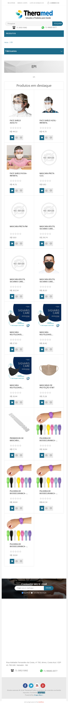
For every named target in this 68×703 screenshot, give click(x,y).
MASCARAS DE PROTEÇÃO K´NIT (47, 386)
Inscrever (27, 593)
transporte (41, 692)
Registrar (11, 3)
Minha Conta (22, 3)
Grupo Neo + (38, 695)
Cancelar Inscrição (39, 593)
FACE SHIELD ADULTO (15, 121)
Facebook (25, 685)
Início (6, 42)
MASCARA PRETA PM (18, 226)
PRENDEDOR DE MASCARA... (17, 439)
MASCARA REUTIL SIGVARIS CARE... (47, 227)
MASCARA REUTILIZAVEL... (16, 333)
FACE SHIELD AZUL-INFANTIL (48, 121)
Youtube (37, 685)
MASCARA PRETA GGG (47, 174)
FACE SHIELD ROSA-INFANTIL (18, 174)
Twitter (31, 685)
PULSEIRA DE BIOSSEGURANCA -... (48, 439)
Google (43, 685)
